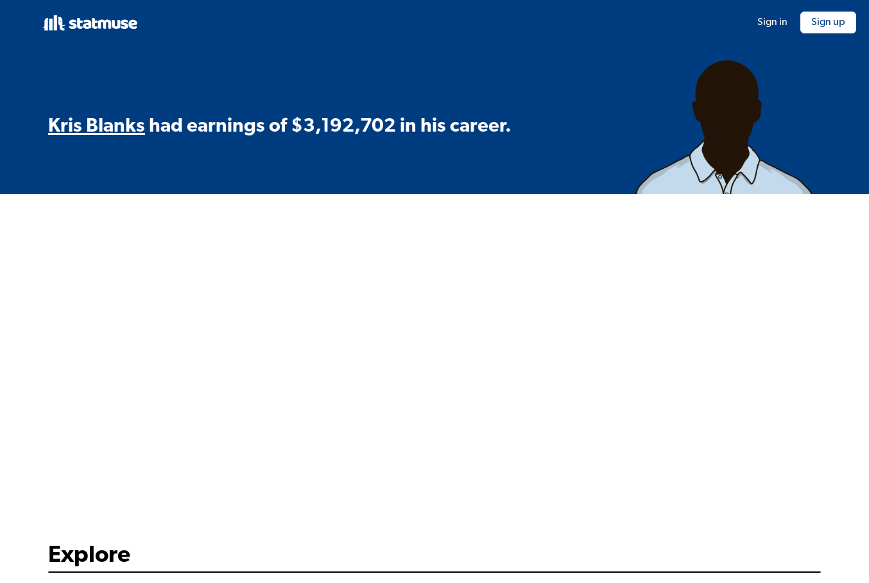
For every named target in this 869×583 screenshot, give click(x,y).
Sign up (828, 22)
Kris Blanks (96, 127)
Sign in (772, 22)
